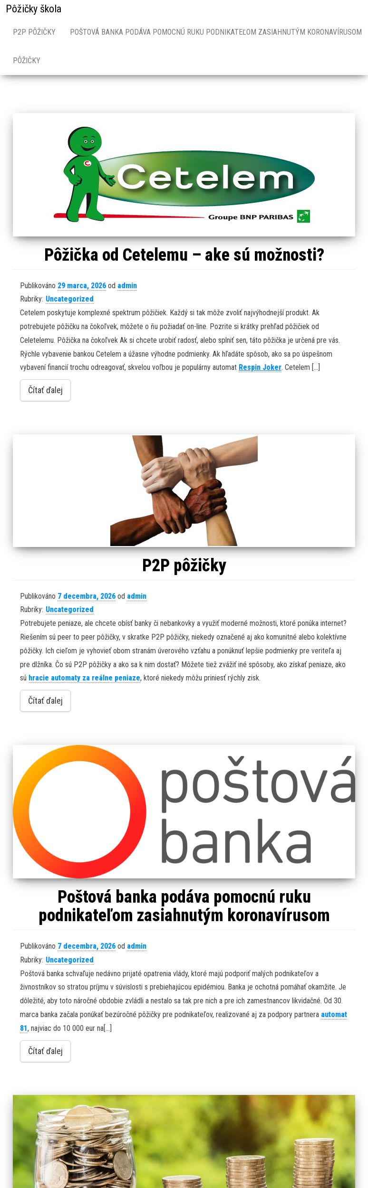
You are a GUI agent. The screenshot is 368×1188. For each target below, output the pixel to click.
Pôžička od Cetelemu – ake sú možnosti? (184, 255)
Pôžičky (26, 60)
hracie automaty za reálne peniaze (84, 677)
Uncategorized (70, 298)
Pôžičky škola (33, 9)
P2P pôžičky (34, 32)
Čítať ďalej (45, 390)
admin (127, 285)
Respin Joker (260, 367)
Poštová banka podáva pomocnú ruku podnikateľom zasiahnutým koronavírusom (184, 906)
